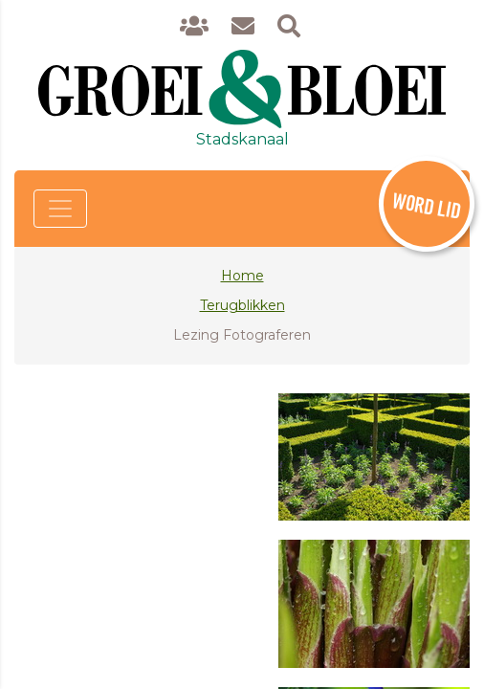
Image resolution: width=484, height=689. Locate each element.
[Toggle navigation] (60, 208)
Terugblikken (242, 305)
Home (242, 275)
